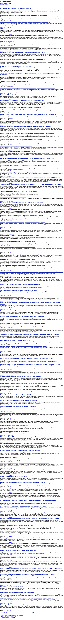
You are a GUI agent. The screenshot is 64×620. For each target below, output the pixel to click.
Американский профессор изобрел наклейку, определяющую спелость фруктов (22, 482)
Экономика (11, 118)
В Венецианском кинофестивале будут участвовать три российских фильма (21, 215)
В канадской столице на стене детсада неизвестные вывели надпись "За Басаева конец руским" (27, 88)
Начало (2, 615)
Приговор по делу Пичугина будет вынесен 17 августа (15, 8)
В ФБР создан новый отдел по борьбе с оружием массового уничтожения (21, 329)
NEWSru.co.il (3, 616)
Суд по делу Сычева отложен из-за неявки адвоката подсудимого (18, 400)
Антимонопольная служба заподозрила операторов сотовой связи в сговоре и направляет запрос (28, 277)
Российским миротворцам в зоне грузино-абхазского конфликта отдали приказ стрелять (25, 253)
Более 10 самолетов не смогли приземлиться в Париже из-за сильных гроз (21, 450)
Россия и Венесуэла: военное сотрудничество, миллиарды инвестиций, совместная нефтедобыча (28, 114)
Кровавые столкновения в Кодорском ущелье (13, 310)
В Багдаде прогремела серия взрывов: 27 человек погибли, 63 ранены (20, 235)
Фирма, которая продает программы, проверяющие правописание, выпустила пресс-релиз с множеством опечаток (30, 303)
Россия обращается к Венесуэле (9, 457)
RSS (17, 615)
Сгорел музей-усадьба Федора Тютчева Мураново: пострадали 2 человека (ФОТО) (23, 346)
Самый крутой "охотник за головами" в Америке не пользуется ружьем (20, 284)
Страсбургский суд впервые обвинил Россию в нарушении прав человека (21, 139)
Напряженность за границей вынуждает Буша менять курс (16, 209)
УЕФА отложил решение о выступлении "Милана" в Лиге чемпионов (19, 47)
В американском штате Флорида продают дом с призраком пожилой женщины (22, 316)
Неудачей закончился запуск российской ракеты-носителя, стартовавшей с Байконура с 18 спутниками (29, 598)
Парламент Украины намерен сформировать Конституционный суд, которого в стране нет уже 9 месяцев (29, 518)
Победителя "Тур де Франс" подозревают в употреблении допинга (19, 95)
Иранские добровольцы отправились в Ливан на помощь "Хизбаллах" (20, 538)
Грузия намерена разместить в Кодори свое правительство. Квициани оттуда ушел (23, 15)
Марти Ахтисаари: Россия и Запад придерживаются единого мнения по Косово (22, 323)
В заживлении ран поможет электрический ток (13, 197)
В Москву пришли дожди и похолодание (11, 586)
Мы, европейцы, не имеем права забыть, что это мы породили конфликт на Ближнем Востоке (26, 358)
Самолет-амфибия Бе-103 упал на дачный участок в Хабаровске (18, 406)
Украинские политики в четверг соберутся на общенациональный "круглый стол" (23, 165)
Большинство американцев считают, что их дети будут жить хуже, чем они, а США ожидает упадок (28, 488)
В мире (10, 20)
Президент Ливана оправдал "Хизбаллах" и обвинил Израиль (17, 247)
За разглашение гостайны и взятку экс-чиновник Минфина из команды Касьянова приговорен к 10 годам (29, 334)
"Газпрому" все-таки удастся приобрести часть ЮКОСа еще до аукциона (20, 376)
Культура (10, 150)
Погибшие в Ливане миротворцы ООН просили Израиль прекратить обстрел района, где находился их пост (30, 581)
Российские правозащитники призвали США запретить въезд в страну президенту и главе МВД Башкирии (30, 177)
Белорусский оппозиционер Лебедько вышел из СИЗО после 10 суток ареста (22, 202)
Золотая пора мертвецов (7, 41)
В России (10, 13)
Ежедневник (13, 615)
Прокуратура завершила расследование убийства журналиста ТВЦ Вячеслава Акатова (24, 463)
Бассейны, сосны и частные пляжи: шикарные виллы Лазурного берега (20, 107)
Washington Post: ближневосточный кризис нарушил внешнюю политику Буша (22, 100)
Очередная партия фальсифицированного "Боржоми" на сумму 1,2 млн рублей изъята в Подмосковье (29, 493)
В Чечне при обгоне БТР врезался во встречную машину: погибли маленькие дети (23, 436)
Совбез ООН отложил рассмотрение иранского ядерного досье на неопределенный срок (25, 22)
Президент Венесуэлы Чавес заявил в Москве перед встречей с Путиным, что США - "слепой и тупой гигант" (31, 364)
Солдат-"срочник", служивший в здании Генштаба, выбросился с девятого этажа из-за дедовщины (28, 500)
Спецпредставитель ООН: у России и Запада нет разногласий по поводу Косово (22, 222)
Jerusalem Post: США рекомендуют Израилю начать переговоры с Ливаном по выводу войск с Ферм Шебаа (30, 184)
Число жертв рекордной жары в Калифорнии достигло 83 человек (18, 413)
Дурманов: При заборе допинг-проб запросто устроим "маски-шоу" (19, 241)
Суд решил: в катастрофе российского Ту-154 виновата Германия (18, 290)
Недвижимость (11, 234)
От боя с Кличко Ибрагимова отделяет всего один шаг (15, 340)
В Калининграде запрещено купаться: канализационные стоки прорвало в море (22, 59)
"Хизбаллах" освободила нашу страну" (11, 371)
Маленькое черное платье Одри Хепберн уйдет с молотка (16, 525)
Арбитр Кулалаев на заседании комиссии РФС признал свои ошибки (19, 172)
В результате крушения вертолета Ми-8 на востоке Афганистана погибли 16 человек (24, 389)
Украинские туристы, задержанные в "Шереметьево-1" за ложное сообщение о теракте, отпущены (28, 574)
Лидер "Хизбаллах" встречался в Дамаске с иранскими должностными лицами (22, 265)
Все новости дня (4, 4)
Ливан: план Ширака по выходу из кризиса (12, 297)
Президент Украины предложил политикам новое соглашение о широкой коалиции (23, 52)
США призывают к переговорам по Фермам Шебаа (14, 431)
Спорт (10, 51)
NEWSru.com (5, 2)
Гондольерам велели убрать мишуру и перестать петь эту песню (18, 259)
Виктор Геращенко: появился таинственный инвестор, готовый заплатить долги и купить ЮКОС (27, 158)
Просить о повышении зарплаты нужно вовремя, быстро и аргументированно (22, 443)
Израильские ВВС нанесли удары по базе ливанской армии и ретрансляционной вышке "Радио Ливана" (29, 543)
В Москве (8, 616)
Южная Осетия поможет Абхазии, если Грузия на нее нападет (17, 151)
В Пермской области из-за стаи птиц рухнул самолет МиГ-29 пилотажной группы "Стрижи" (25, 126)
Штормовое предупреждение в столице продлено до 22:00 (16, 66)
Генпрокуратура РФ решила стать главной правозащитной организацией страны (23, 506)
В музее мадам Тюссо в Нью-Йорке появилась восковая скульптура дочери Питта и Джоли (25, 469)
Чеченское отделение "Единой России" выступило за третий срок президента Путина (24, 513)
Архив (9, 615)
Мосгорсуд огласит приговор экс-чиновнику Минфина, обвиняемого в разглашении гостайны (26, 556)
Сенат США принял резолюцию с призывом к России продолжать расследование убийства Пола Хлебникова (31, 568)
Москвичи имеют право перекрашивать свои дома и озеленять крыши (20, 229)
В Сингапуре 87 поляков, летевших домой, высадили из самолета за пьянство (22, 605)
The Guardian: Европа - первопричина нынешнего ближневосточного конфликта (22, 119)
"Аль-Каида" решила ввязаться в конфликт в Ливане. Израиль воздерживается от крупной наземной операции (31, 272)
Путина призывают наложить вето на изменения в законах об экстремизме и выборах (24, 383)
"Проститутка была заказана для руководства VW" (14, 81)
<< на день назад (4, 612)
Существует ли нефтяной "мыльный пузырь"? (13, 476)
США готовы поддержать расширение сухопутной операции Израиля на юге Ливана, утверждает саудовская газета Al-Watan (30, 73)
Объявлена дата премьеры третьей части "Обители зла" (16, 146)
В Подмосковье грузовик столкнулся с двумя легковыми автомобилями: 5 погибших (24, 35)
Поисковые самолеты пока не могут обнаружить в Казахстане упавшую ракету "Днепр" (24, 352)
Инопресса (11, 45)
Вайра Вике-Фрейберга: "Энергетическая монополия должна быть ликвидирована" (23, 419)
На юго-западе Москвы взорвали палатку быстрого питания (17, 592)
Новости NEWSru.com (6, 617)
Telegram (21, 615)
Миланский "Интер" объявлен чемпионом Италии (14, 425)
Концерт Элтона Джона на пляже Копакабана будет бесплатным (18, 550)
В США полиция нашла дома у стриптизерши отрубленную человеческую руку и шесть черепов (27, 133)
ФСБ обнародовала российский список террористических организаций (20, 28)
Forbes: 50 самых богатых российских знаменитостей (15, 531)
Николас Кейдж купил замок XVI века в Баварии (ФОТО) (15, 394)
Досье (5, 615)
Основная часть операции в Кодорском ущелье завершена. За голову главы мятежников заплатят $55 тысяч (30, 561)
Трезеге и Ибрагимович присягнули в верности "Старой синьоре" (18, 191)
